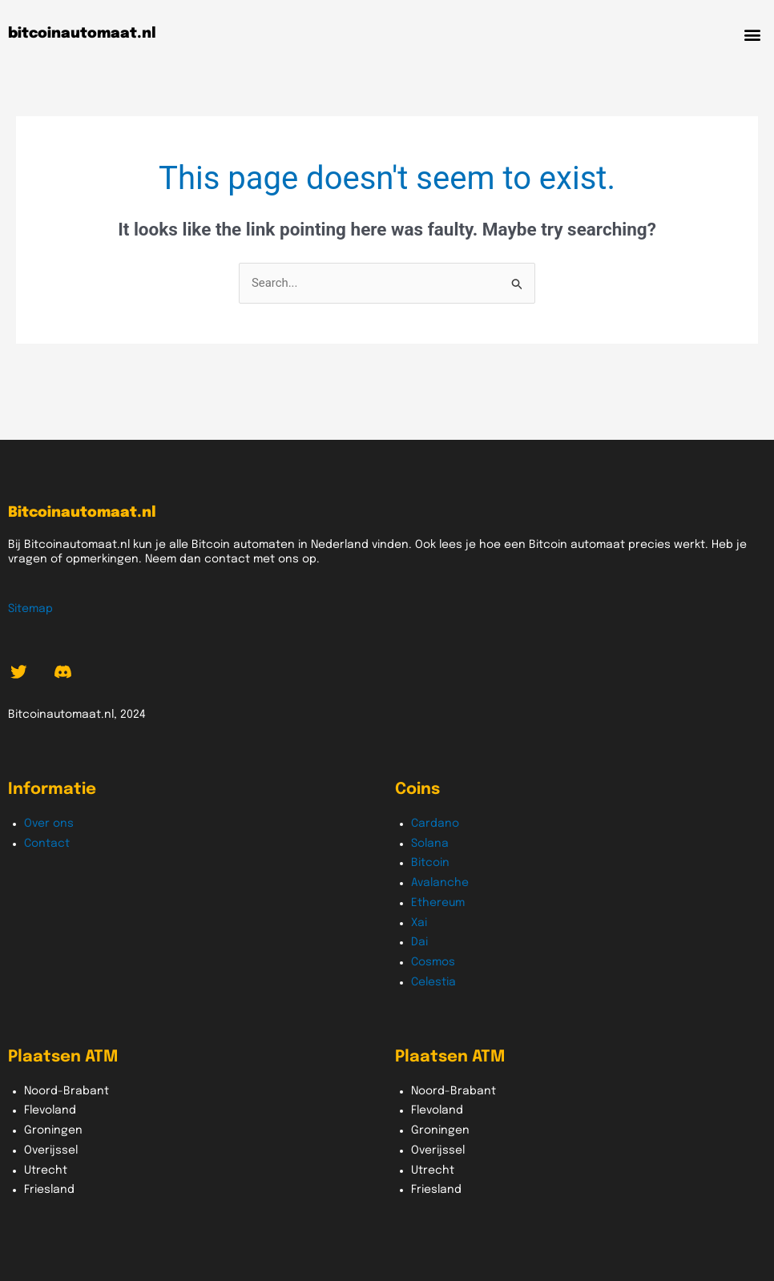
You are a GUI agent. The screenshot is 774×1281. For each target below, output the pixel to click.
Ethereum (438, 902)
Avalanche (440, 882)
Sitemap (30, 608)
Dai (419, 943)
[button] (753, 34)
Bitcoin (430, 863)
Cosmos (433, 962)
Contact (47, 843)
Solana (430, 843)
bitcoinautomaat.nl (82, 33)
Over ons (49, 823)
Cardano (435, 823)
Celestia (433, 982)
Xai (419, 923)
